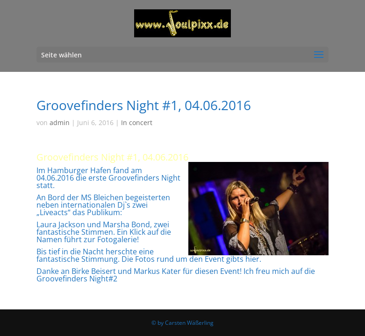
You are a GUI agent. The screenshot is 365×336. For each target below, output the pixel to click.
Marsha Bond (126, 224)
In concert (136, 122)
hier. (253, 259)
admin (60, 122)
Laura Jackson (60, 224)
